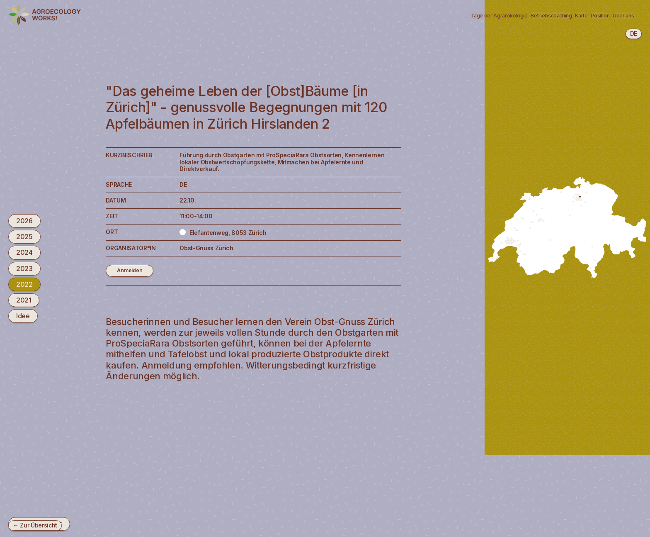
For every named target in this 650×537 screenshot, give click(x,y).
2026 (24, 221)
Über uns (569, 15)
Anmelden (131, 270)
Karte (488, 15)
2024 (24, 252)
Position (526, 15)
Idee (23, 316)
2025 (24, 236)
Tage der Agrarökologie (355, 15)
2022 (24, 284)
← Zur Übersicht (35, 525)
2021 (24, 300)
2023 (24, 268)
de (633, 33)
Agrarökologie (279, 15)
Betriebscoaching (436, 15)
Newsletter (617, 15)
